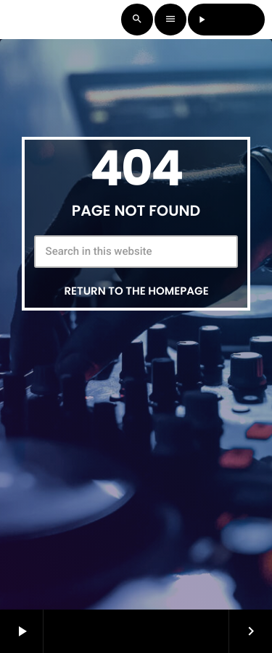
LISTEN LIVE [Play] (226, 19)
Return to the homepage (136, 291)
